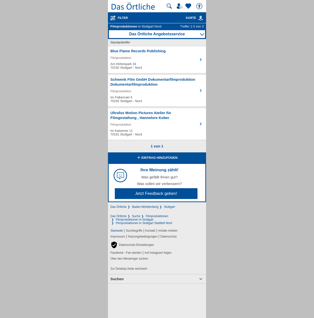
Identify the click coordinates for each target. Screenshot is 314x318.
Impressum (117, 236)
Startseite (116, 230)
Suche (136, 216)
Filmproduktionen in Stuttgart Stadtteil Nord (144, 223)
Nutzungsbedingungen (142, 236)
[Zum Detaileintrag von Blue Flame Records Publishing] (157, 60)
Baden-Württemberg (145, 207)
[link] (201, 18)
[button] (132, 245)
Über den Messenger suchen (129, 258)
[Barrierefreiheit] (200, 6)
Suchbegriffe (134, 230)
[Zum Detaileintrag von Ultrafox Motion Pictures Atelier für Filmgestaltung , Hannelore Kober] (157, 123)
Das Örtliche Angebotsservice (157, 34)
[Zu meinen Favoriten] (189, 6)
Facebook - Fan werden (126, 252)
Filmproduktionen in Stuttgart (134, 219)
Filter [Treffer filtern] (123, 18)
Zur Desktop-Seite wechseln (128, 268)
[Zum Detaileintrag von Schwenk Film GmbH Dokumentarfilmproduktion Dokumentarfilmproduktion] (157, 90)
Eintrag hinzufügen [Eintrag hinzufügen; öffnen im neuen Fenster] (156, 158)
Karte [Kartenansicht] (195, 18)
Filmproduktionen (157, 216)
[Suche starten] (169, 6)
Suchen (117, 279)
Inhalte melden (168, 230)
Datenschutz (168, 236)
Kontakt (150, 230)
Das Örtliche (118, 207)
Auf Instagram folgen (158, 252)
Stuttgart (169, 207)
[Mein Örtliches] (180, 6)
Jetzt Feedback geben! (156, 193)
